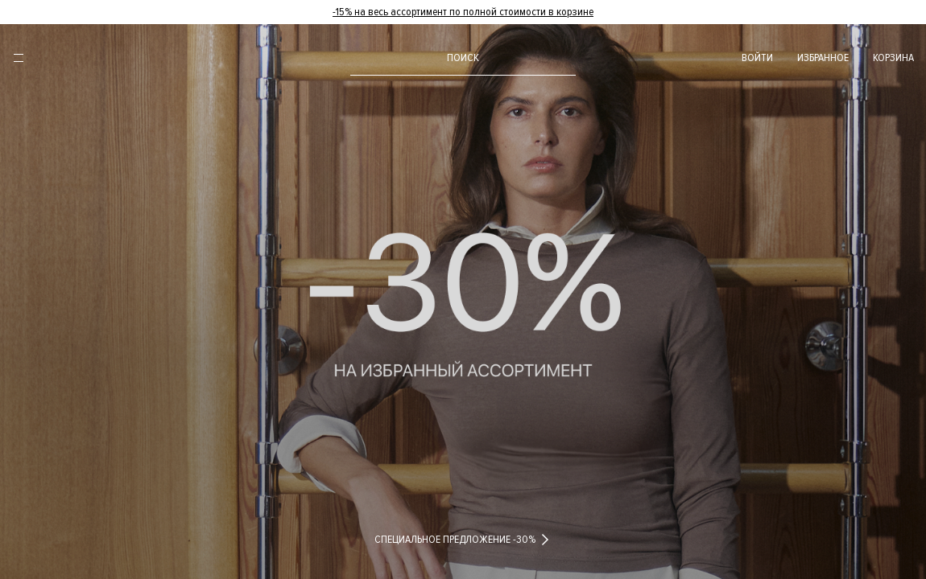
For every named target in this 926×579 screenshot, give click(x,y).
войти (757, 57)
